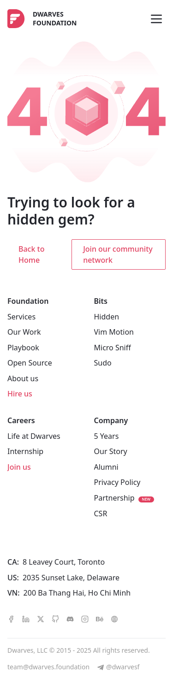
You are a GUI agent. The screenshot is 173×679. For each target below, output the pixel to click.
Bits (100, 301)
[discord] (70, 618)
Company (111, 420)
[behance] (99, 618)
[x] (40, 618)
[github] (55, 618)
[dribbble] (114, 618)
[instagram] (85, 618)
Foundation (27, 301)
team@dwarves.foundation (48, 666)
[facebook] (11, 618)
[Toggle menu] (156, 19)
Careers (21, 420)
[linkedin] (26, 618)
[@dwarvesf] (118, 667)
